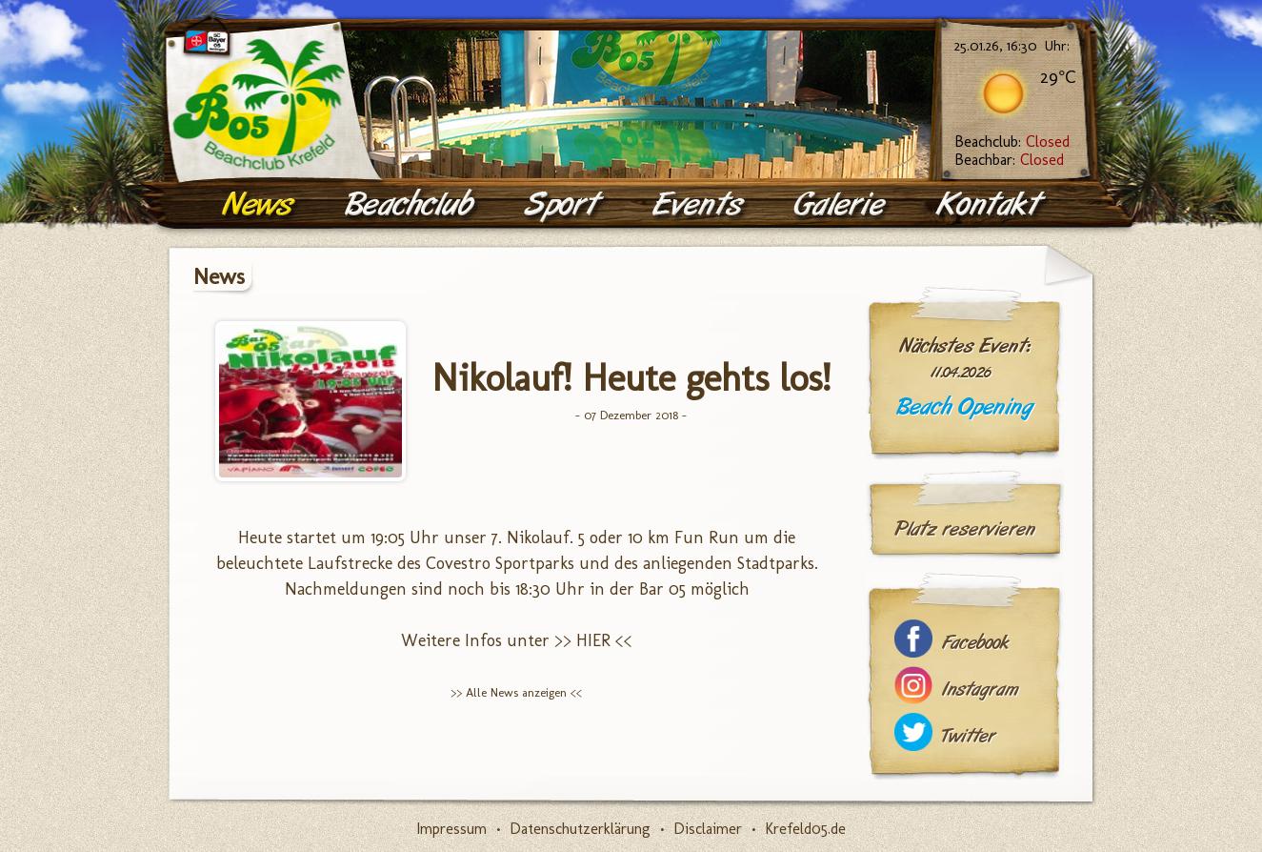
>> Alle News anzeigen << (516, 692)
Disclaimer (707, 829)
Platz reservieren (964, 529)
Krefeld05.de (805, 829)
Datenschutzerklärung (580, 829)
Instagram (980, 689)
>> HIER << (593, 640)
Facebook (975, 643)
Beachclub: (1012, 141)
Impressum (451, 829)
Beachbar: (1009, 160)
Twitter (968, 736)
